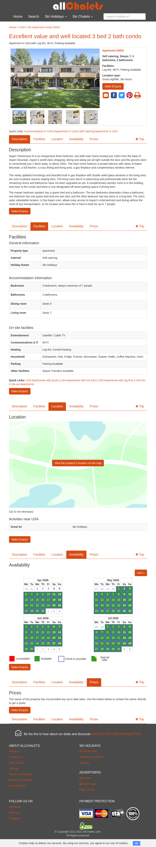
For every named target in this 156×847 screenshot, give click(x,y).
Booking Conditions (20, 780)
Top (139, 139)
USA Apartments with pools (42, 380)
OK (136, 843)
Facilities (39, 139)
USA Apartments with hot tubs (78, 380)
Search (33, 16)
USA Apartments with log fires (115, 380)
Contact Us (15, 756)
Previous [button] (17, 78)
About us (14, 751)
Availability (76, 139)
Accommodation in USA (38, 131)
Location (57, 139)
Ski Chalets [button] (82, 16)
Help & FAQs (17, 762)
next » (141, 572)
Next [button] (93, 78)
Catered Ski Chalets (91, 756)
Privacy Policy (17, 785)
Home (17, 16)
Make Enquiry (113, 86)
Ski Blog (84, 762)
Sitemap (14, 768)
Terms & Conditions (20, 774)
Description (19, 139)
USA (22, 27)
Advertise (84, 778)
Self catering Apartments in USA (98, 131)
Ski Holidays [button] (56, 16)
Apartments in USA (65, 131)
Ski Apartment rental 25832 (44, 27)
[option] (55, 78)
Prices (94, 139)
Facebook (15, 806)
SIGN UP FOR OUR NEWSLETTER (116, 734)
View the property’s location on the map (78, 463)
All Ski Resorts (88, 751)
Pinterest (14, 812)
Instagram (15, 818)
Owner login (87, 783)
